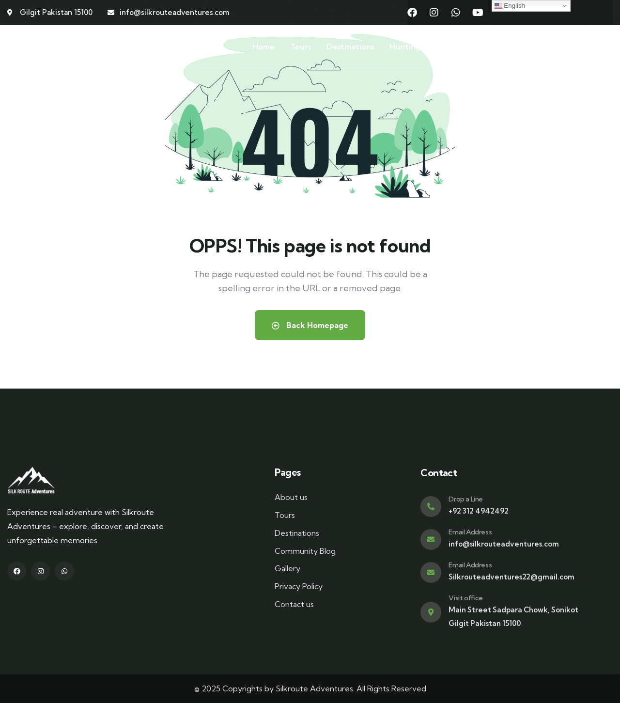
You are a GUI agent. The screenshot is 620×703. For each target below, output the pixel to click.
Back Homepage (310, 325)
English (510, 6)
